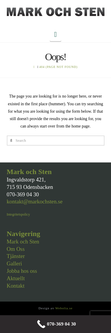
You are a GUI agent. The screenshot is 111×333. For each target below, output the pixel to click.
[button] (55, 34)
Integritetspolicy (18, 214)
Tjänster (16, 256)
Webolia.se (64, 308)
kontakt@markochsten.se (35, 201)
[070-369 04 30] (55, 324)
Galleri (14, 263)
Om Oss (16, 249)
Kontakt (16, 286)
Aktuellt (16, 278)
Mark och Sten (23, 241)
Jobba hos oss (22, 271)
